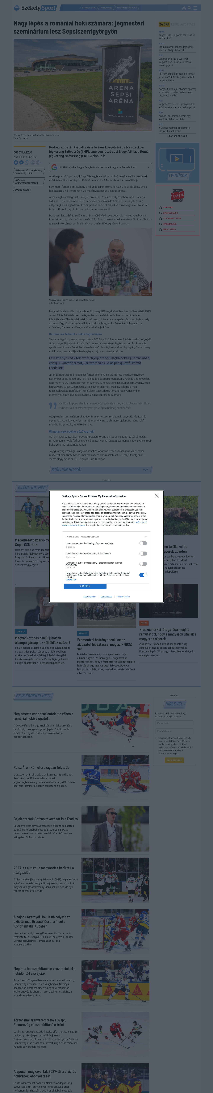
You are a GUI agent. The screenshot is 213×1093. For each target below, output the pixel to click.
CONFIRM (85, 586)
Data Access (106, 597)
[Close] (157, 496)
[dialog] (106, 546)
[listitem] (106, 536)
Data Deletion (89, 597)
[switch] (143, 543)
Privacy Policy (123, 597)
